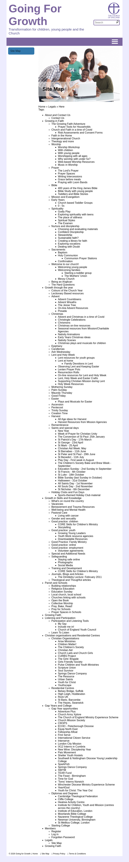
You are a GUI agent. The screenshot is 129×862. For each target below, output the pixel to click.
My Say (62, 623)
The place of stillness (70, 217)
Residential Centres (62, 688)
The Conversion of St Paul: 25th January (81, 436)
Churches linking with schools (68, 597)
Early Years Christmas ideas (74, 337)
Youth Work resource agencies (75, 536)
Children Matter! (67, 644)
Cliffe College (65, 799)
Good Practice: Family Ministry (69, 542)
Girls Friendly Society (70, 661)
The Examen (65, 223)
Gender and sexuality (63, 518)
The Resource (66, 676)
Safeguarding (59, 556)
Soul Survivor (65, 670)
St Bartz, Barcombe (69, 699)
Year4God (63, 787)
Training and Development (66, 568)
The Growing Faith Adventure (68, 123)
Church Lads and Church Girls (75, 653)
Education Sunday (62, 591)
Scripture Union (67, 667)
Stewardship (65, 235)
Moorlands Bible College (72, 813)
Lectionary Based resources (67, 293)
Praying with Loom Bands (72, 182)
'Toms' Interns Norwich (71, 781)
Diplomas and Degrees (64, 793)
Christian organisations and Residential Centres (72, 635)
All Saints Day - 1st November (75, 483)
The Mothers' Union (75, 276)
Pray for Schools (60, 609)
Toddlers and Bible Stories (73, 194)
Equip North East (68, 729)
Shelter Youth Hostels (70, 755)
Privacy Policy (59, 854)
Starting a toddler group (78, 273)
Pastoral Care (59, 512)
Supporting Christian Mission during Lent (81, 381)
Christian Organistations (65, 638)
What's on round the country (67, 501)
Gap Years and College (58, 705)
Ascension (57, 404)
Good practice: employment (67, 547)
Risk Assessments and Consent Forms (80, 132)
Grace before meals (69, 179)
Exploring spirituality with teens (76, 214)
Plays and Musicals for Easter (75, 401)
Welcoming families (69, 270)
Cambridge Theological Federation (78, 796)
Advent (55, 296)
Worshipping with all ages (72, 156)
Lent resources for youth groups (76, 357)
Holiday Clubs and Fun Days (67, 492)
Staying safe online (69, 559)
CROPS (62, 723)
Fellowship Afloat (67, 732)
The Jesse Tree (67, 305)
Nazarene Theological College (75, 816)
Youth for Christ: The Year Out (75, 790)
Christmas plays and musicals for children (82, 343)
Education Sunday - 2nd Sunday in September (84, 468)
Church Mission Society (71, 720)
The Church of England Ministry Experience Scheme (88, 717)
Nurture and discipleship (65, 226)
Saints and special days (65, 428)
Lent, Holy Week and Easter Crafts (78, 378)
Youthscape (64, 685)
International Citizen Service (74, 737)
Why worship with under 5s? (74, 159)
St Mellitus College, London (74, 822)
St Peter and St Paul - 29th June (76, 454)
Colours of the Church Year (67, 290)
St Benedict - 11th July (71, 457)
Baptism (62, 252)
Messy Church (66, 278)
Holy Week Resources (71, 384)
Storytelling (64, 527)
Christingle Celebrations (72, 319)
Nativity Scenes (67, 340)
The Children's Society (71, 647)
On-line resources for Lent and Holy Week (82, 375)
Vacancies (57, 504)
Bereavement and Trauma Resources (73, 506)
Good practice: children (64, 521)
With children (65, 150)
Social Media (65, 565)
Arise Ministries (66, 641)
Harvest (55, 416)
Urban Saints (65, 679)
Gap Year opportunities (64, 708)
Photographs (65, 562)
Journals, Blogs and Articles (67, 574)
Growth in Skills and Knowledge (63, 498)
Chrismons (64, 322)
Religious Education (62, 588)
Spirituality (57, 208)
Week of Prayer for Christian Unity (77, 433)
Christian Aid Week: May (72, 448)
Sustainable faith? (68, 237)
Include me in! (66, 626)
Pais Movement (67, 752)
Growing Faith (53, 615)
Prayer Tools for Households (74, 126)
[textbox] (105, 22)
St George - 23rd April (70, 442)
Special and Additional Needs (68, 553)
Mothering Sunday (62, 387)
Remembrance (59, 425)
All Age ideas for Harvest (72, 419)
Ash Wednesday (60, 352)
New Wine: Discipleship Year (74, 749)
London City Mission (69, 743)
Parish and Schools (56, 582)
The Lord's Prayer (68, 170)
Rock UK (63, 697)
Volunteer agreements (70, 550)
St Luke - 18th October (71, 474)
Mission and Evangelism (65, 197)
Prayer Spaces (66, 173)
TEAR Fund (65, 773)
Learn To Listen (60, 632)
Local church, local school (66, 594)
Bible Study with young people (75, 191)
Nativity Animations (69, 334)
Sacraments (58, 249)
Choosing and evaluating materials (78, 229)
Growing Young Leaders (72, 533)
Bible (54, 185)
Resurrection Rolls (68, 372)
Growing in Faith (54, 121)
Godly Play (64, 211)
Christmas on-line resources (74, 325)
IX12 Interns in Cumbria (71, 746)
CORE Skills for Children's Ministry (78, 524)
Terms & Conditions (77, 854)
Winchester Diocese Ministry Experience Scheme (86, 784)
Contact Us (57, 118)
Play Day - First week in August (76, 460)
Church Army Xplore (69, 714)
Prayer (55, 167)
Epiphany (56, 346)
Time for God (65, 778)
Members (50, 828)
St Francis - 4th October (72, 471)
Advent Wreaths (67, 302)
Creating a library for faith (72, 240)
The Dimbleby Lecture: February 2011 (80, 577)
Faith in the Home (61, 135)
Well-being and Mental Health (68, 509)
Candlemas (58, 349)
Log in (55, 834)
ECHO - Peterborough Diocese (76, 726)
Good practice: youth (63, 530)
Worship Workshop (69, 147)
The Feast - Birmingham (72, 775)
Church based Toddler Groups (75, 202)
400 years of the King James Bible (77, 188)
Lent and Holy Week (63, 354)
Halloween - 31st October (72, 480)
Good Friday (58, 395)
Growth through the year (59, 287)
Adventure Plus (67, 711)
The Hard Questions (63, 284)
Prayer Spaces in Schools (66, 612)
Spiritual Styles (66, 220)
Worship (56, 144)
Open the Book (60, 600)
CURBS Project (67, 656)
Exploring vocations (69, 243)
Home (41, 106)
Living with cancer (68, 515)
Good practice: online (63, 544)
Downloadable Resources (73, 539)
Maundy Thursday (61, 392)
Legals (52, 106)
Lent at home (65, 360)
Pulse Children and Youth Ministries (78, 664)
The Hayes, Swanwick (70, 702)
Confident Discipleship (71, 232)
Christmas (57, 314)
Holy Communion (68, 255)
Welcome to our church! (65, 264)
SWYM (62, 770)
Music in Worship (68, 164)
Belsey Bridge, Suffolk (70, 691)
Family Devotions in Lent (78, 363)
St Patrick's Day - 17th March (75, 439)
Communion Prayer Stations (80, 258)
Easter (55, 398)
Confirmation (65, 261)
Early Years (58, 199)
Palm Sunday (59, 390)
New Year (63, 430)
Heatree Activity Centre (71, 802)
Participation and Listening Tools (70, 620)
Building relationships (63, 585)
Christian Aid (65, 650)
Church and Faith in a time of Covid (71, 129)
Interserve (63, 740)
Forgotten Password (63, 837)
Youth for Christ (67, 682)
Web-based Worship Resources (76, 161)
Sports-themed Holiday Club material (79, 495)
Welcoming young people (72, 267)
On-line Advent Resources (73, 308)
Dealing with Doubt (69, 246)
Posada (62, 311)
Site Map (15, 51)
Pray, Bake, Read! (61, 606)
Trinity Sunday (59, 410)
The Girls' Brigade (68, 659)
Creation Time (59, 413)
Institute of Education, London (75, 811)
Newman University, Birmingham (76, 819)
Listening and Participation (60, 618)
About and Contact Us (57, 115)
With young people (69, 153)
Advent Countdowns (69, 299)
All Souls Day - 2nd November (75, 486)
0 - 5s (61, 205)
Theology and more (62, 141)
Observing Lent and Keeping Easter (78, 366)
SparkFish (64, 764)
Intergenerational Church (65, 138)
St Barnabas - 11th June (72, 451)
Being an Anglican (61, 281)
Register (56, 831)
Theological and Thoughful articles (71, 580)
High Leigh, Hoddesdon (71, 694)
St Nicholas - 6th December (74, 489)
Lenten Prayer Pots (69, 369)
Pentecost (57, 407)
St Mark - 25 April (68, 445)
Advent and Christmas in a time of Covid (81, 316)
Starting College (60, 825)
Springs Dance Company (72, 673)
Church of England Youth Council (77, 629)
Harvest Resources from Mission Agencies (82, 422)
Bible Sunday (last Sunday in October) (80, 477)
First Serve (64, 735)
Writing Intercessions (70, 176)
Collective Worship (62, 603)
